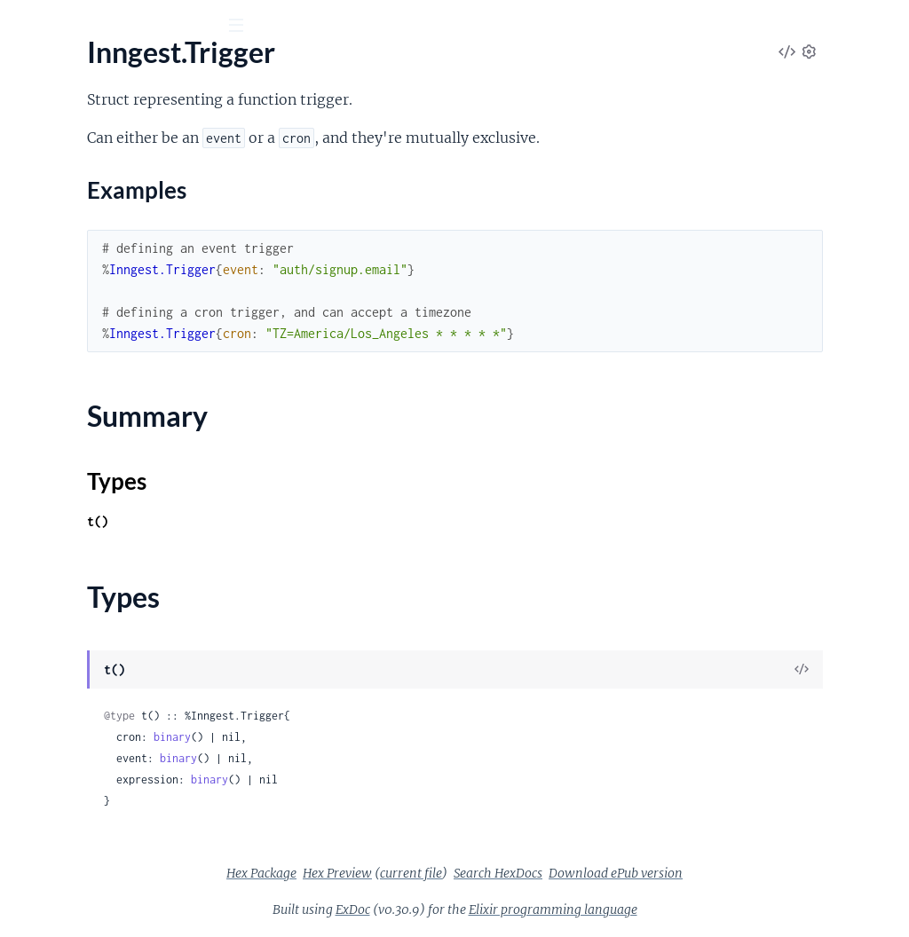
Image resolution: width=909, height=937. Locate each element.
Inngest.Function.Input (83, 269)
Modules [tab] (108, 123)
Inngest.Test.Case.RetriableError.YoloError (126, 879)
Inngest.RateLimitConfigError (103, 831)
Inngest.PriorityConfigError (97, 807)
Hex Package (395, 873)
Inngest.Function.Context (91, 245)
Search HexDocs (631, 873)
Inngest (103, 70)
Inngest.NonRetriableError (95, 784)
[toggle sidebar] (241, 27)
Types (47, 400)
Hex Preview (470, 873)
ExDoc (486, 909)
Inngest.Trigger (58, 293)
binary (404, 737)
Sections (55, 324)
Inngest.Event (55, 173)
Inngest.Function (65, 221)
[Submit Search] (26, 26)
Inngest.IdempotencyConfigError (114, 760)
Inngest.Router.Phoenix (85, 493)
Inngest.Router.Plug (73, 517)
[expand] (249, 174)
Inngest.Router (59, 469)
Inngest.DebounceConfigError (105, 736)
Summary (58, 379)
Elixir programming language (686, 909)
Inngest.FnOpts (61, 197)
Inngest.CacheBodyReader (94, 602)
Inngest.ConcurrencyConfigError (113, 712)
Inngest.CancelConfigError (95, 688)
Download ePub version (749, 873)
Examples (71, 351)
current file (544, 873)
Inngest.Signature (67, 541)
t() (330, 521)
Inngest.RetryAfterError (86, 855)
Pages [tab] (39, 123)
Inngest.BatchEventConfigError (109, 664)
